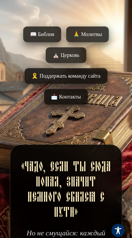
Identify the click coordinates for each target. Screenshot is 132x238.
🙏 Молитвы (87, 34)
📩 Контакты (66, 96)
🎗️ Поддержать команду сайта (65, 76)
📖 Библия (42, 34)
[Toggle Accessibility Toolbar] (118, 230)
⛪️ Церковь (66, 55)
